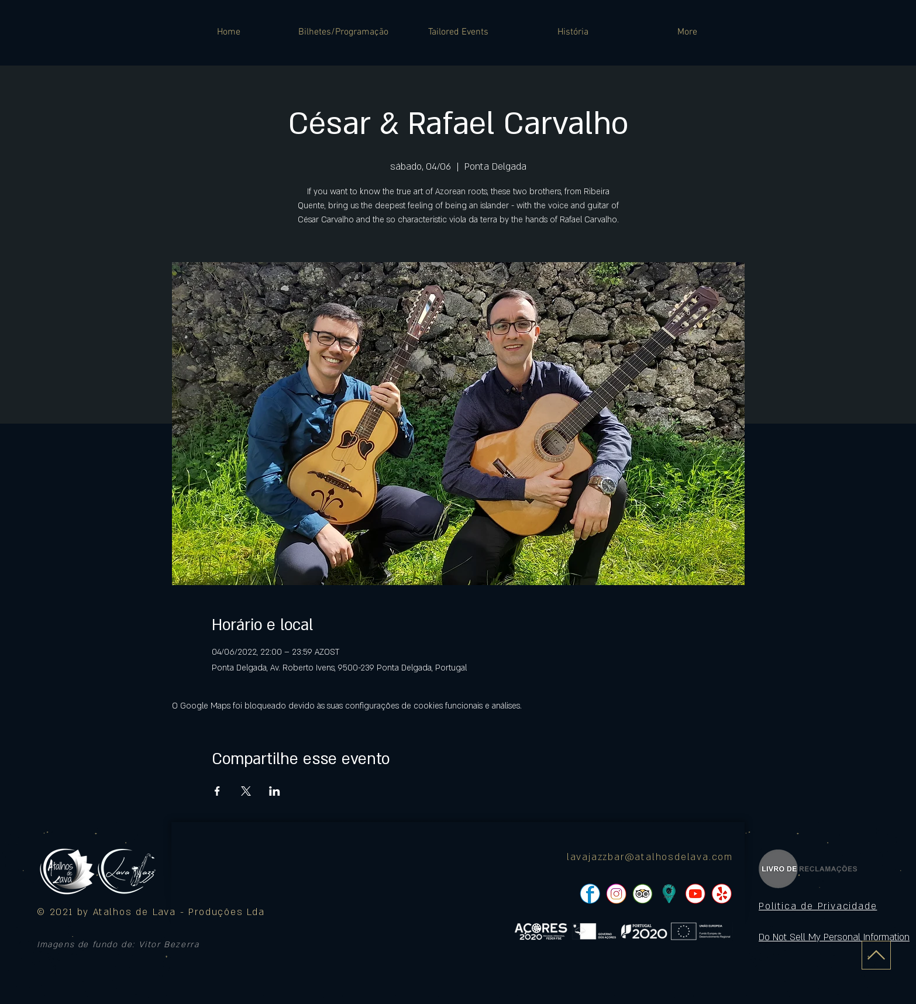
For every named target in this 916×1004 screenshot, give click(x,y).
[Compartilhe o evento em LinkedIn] (274, 791)
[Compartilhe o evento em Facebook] (217, 791)
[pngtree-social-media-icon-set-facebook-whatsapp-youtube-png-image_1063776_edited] (590, 893)
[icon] (669, 893)
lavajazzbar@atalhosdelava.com (650, 857)
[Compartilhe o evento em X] (246, 791)
